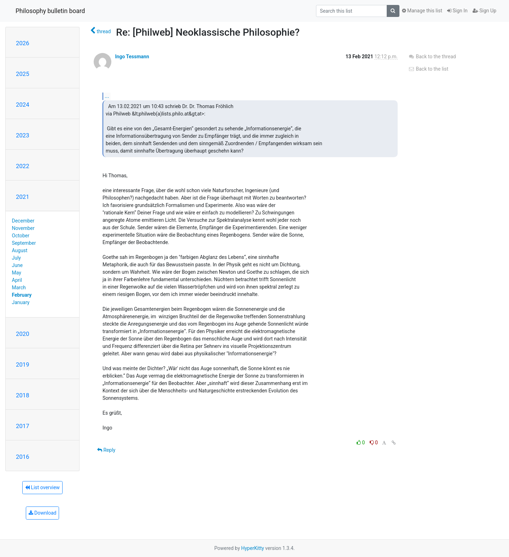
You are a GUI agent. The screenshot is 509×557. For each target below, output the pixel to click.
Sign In (457, 10)
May (16, 272)
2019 (22, 364)
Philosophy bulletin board (50, 10)
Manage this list (422, 10)
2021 (22, 196)
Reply (106, 450)
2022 (22, 166)
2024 (22, 104)
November (23, 228)
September (24, 243)
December (23, 221)
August (20, 250)
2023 (22, 135)
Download (43, 513)
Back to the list (428, 69)
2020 (22, 333)
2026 (22, 43)
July (16, 258)
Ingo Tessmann (132, 56)
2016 (22, 456)
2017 (22, 425)
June (17, 265)
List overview (42, 487)
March (19, 287)
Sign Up (484, 10)
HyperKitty (252, 548)
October (20, 235)
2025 (22, 73)
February (22, 295)
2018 (22, 395)
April (17, 280)
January (21, 302)
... (107, 96)
